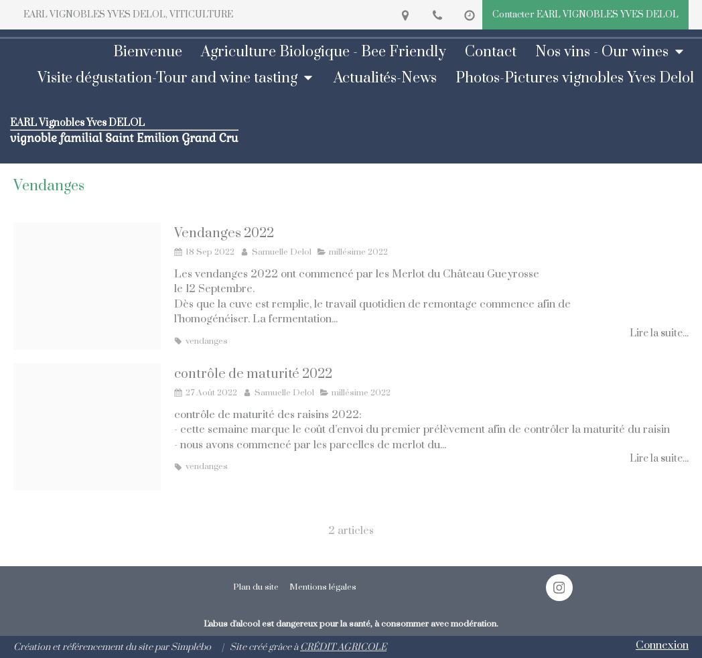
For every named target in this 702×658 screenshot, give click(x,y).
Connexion (662, 645)
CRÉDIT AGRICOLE (343, 647)
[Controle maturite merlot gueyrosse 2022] (87, 426)
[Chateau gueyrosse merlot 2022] (87, 286)
